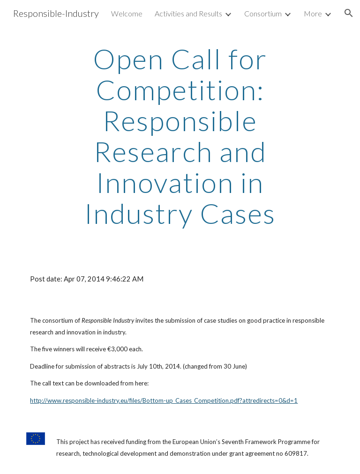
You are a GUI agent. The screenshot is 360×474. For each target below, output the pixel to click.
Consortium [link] (263, 13)
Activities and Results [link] (188, 13)
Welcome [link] (126, 13)
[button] (349, 13)
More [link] (313, 13)
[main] (180, 135)
